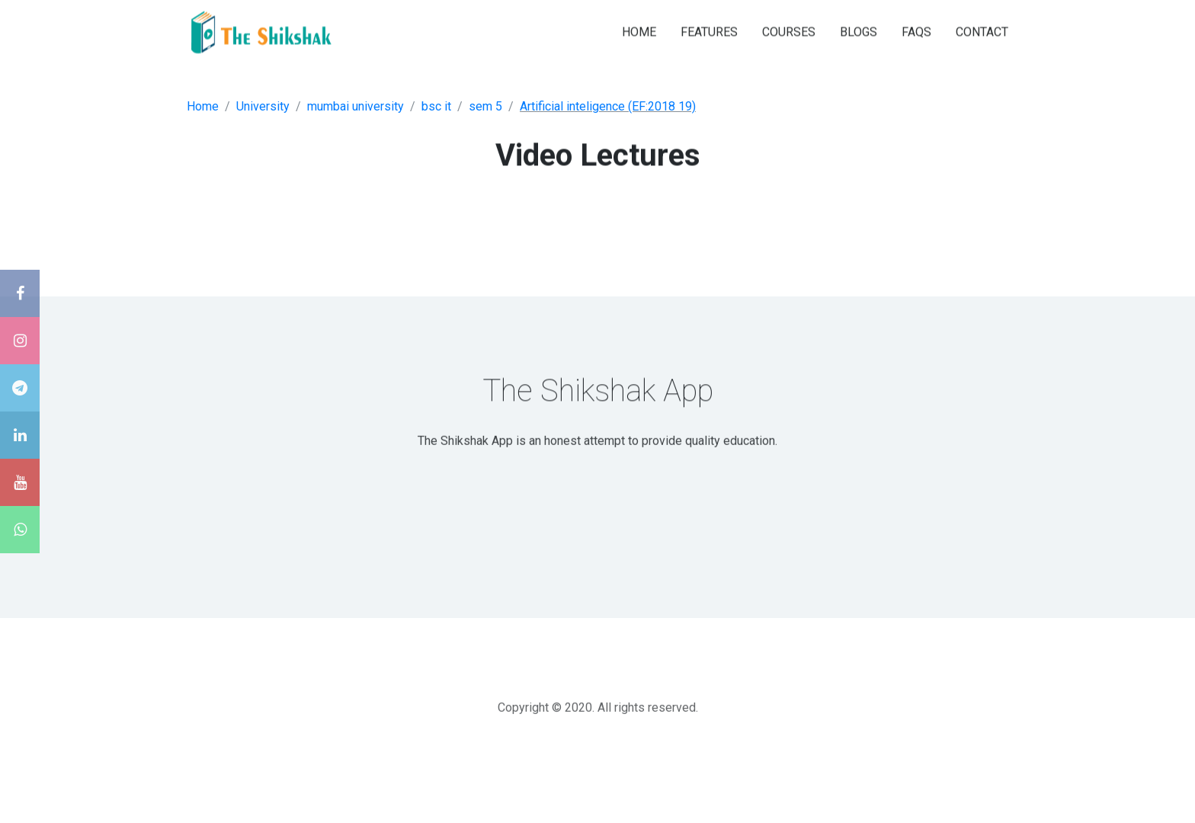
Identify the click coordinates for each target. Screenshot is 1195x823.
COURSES (788, 31)
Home (203, 106)
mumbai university (355, 106)
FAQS (916, 31)
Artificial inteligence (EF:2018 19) (608, 106)
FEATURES (709, 31)
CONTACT (982, 31)
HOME (639, 31)
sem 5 (485, 106)
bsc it (436, 106)
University (263, 106)
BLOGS (858, 31)
